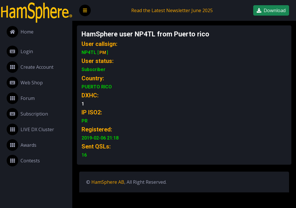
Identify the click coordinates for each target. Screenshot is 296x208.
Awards (21, 145)
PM (102, 52)
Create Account (30, 67)
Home (20, 32)
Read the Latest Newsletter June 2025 (172, 10)
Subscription (27, 114)
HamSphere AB (107, 182)
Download (271, 10)
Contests (23, 160)
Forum (21, 98)
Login (20, 51)
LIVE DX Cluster (30, 129)
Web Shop (25, 82)
